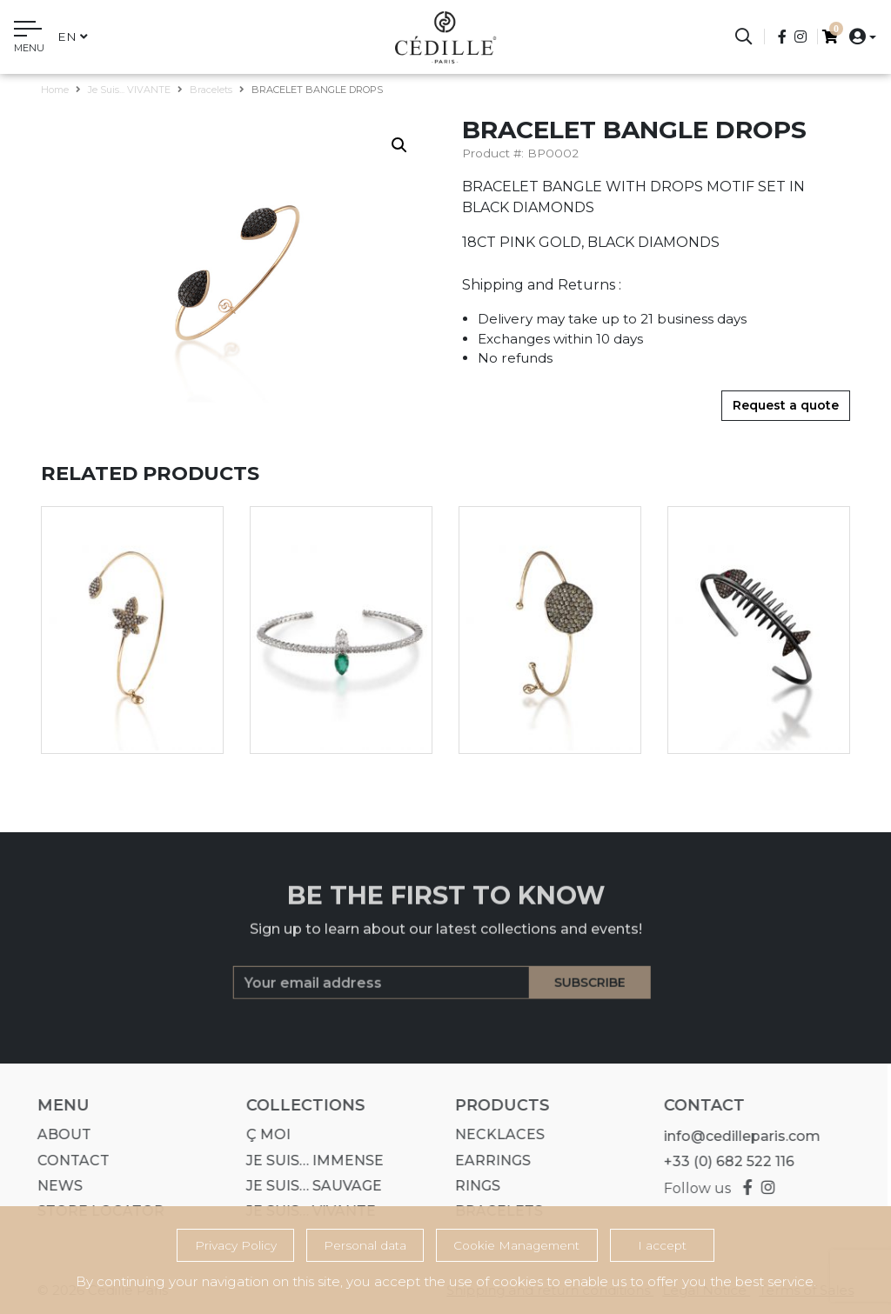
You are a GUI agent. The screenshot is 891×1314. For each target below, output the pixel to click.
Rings (472, 1185)
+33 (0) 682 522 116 (724, 1161)
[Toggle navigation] (29, 39)
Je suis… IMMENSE (310, 1160)
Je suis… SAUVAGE (309, 1185)
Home (55, 89)
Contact (68, 1160)
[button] (857, 36)
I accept (662, 1245)
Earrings (488, 1160)
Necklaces (494, 1134)
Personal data (365, 1245)
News (54, 1185)
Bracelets (211, 89)
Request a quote (786, 405)
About (59, 1134)
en (72, 36)
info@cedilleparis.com (737, 1136)
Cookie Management (516, 1245)
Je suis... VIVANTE (129, 89)
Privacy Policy (236, 1245)
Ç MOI (263, 1134)
